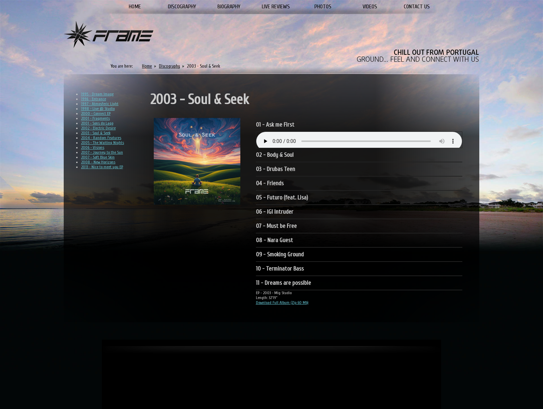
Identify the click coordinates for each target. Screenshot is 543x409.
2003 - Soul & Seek (95, 132)
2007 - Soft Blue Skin (98, 157)
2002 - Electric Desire (98, 128)
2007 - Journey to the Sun (102, 152)
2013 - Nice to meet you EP (102, 166)
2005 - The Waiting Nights (102, 142)
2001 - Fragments (95, 118)
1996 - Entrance (93, 98)
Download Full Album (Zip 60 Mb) (282, 302)
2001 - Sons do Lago (97, 123)
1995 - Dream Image (97, 94)
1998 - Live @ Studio (98, 108)
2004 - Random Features (101, 137)
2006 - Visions (92, 147)
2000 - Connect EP (95, 113)
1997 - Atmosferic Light (99, 103)
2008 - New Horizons (98, 162)
